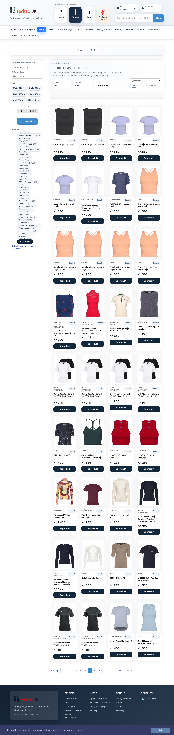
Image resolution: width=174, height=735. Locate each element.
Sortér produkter (18, 72)
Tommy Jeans (27, 228)
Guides (119, 706)
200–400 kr (35, 94)
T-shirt (94, 50)
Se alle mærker (25, 242)
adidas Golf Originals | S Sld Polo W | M (119, 329)
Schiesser (25, 209)
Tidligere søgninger (98, 706)
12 (115, 670)
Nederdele (153, 29)
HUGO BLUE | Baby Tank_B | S (146, 456)
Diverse (89, 29)
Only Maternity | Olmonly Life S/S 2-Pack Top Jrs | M (148, 396)
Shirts (41, 29)
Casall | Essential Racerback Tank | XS (146, 642)
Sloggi (24, 214)
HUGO (24, 171)
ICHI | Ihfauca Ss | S (61, 455)
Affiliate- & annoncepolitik (71, 716)
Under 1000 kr (19, 94)
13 (120, 670)
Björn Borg (26, 138)
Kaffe (23, 185)
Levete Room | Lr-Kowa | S (121, 641)
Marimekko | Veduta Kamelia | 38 (61, 516)
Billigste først (33, 100)
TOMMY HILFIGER (29, 225)
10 (104, 670)
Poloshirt (81, 50)
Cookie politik (148, 698)
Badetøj (32, 35)
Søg (158, 18)
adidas (24, 133)
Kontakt (68, 702)
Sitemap (93, 710)
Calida (24, 147)
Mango (24, 187)
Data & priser (70, 706)
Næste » (128, 670)
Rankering (120, 710)
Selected (25, 212)
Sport (23, 35)
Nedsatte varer (151, 8)
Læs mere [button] (78, 730)
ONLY (24, 193)
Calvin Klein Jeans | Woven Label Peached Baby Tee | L (90, 208)
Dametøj (140, 29)
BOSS (24, 141)
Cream (24, 155)
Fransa (24, 160)
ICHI (23, 176)
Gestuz (24, 168)
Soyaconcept (27, 217)
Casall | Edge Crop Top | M (92, 144)
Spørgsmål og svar (98, 698)
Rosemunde (26, 206)
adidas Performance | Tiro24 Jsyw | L (90, 644)
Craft (23, 152)
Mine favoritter (126, 8)
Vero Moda (26, 233)
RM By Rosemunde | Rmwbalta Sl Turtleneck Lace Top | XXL (91, 330)
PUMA (24, 198)
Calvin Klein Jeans (29, 149)
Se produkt (65, 158)
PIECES (24, 195)
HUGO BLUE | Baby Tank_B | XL (118, 456)
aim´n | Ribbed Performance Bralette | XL (92, 456)
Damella (24, 157)
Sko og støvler (103, 29)
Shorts (79, 29)
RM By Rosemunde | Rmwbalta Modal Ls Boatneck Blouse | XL (147, 518)
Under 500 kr (35, 88)
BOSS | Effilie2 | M (117, 578)
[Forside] (23, 10)
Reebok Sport (27, 201)
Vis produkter (27, 121)
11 (109, 670)
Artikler (119, 702)
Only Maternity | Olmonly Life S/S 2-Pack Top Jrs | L (121, 395)
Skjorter (129, 29)
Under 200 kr (19, 88)
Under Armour (27, 231)
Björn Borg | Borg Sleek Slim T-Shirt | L (91, 516)
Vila (23, 236)
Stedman (25, 220)
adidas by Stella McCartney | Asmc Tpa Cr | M (64, 333)
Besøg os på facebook (100, 702)
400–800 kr (18, 100)
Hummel (25, 174)
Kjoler (14, 29)
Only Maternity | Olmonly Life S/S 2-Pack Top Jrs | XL (92, 396)
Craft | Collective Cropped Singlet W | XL (64, 268)
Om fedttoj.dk (71, 698)
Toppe (14, 35)
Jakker (51, 29)
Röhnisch (25, 204)
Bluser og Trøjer (65, 29)
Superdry (25, 223)
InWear (24, 179)
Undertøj (118, 29)
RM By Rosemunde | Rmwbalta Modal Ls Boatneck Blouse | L (62, 581)
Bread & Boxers (28, 144)
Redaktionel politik (73, 710)
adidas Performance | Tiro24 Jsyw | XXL (62, 644)
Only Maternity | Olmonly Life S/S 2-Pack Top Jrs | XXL (64, 396)
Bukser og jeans (27, 29)
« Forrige (55, 670)
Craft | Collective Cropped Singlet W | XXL (149, 205)
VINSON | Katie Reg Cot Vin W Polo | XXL (148, 579)
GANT (24, 166)
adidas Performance (29, 136)
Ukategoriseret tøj (123, 698)
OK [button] (160, 730)
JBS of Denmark (28, 182)
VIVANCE (25, 239)
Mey (23, 190)
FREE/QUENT (27, 163)
